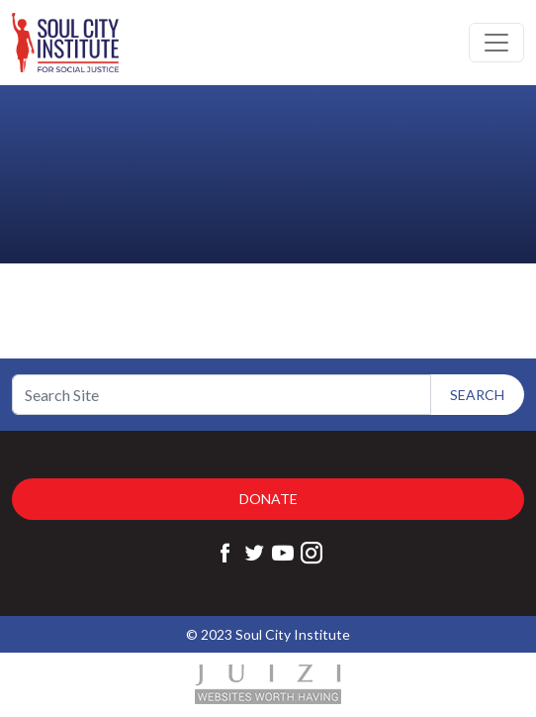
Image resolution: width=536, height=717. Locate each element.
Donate (268, 498)
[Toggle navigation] (496, 42)
